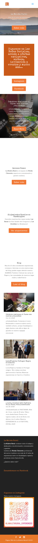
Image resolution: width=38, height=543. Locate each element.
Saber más (19, 28)
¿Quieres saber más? (11, 462)
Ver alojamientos (19, 230)
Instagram (19, 81)
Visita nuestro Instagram (12, 496)
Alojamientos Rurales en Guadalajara (19, 216)
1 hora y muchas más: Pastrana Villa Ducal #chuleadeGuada (18, 404)
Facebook (19, 88)
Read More (19, 129)
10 (26, 134)
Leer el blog (19, 284)
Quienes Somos (19, 168)
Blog (19, 263)
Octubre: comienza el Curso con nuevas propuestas (19, 104)
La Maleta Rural (19, 14)
